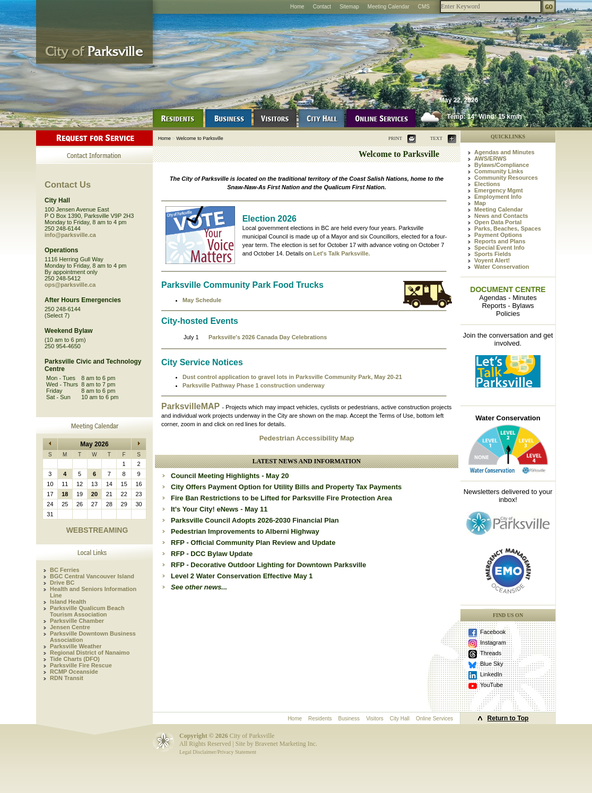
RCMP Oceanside (74, 671)
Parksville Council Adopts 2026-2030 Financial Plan (255, 520)
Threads (490, 653)
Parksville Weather (76, 646)
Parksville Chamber (77, 621)
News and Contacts (501, 216)
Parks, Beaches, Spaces (507, 228)
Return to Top (508, 718)
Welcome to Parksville (199, 138)
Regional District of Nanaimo (89, 652)
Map (480, 203)
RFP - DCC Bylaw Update (212, 554)
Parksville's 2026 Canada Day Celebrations (267, 337)
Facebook (493, 632)
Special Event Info (499, 247)
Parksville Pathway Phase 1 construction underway (253, 385)
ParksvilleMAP (191, 406)
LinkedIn (491, 674)
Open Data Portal (497, 222)
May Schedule (201, 300)
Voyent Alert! (492, 260)
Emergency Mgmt (498, 190)
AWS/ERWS (490, 158)
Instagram (493, 642)
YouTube (491, 685)
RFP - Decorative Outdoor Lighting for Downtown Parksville (268, 565)
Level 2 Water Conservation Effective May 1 (242, 576)
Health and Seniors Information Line (93, 592)
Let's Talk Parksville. (342, 253)
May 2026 (94, 444)
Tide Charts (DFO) (75, 659)
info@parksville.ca (70, 235)
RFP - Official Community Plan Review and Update (253, 543)
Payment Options (498, 235)
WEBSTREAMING (97, 530)
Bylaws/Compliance (501, 165)
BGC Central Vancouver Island (92, 576)
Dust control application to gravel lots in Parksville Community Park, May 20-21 (292, 377)
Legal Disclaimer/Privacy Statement (217, 752)
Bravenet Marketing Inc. (286, 743)
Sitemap (349, 7)
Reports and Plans (500, 241)
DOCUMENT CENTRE (507, 289)
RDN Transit (66, 678)
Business (349, 718)
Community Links (498, 171)
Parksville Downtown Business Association (93, 636)
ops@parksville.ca (70, 284)
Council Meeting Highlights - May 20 (230, 476)
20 (94, 494)
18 (65, 494)
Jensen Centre (70, 627)
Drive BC (62, 582)
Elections (487, 184)
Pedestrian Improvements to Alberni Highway (245, 531)
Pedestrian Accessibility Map (306, 438)
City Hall (400, 718)
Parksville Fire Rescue (81, 665)
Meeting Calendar (389, 7)
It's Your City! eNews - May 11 (219, 509)
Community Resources (506, 177)
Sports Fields (492, 254)
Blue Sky (491, 663)
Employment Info (497, 196)
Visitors (375, 718)
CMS (424, 7)
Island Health (68, 601)
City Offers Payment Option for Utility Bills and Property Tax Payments (286, 487)
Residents (320, 718)
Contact (322, 7)
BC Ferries (65, 570)
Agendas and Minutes (504, 152)
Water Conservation (501, 266)
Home (297, 7)
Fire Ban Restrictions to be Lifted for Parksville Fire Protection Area (281, 498)
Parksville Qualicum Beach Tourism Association (87, 611)
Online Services (434, 718)
